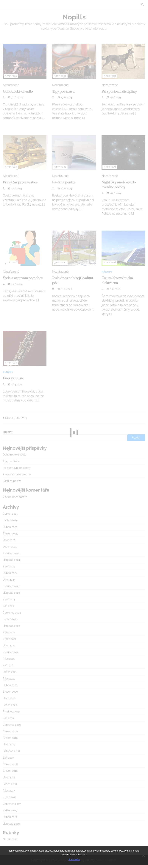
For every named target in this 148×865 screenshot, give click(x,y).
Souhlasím (74, 859)
